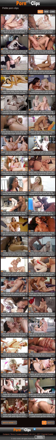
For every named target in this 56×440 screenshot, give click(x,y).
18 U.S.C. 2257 (34, 434)
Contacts (6, 434)
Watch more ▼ (9, 423)
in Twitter (38, 429)
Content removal (22, 434)
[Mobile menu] (2, 3)
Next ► (51, 423)
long (52, 12)
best (40, 12)
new (46, 12)
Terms (13, 434)
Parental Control (47, 434)
